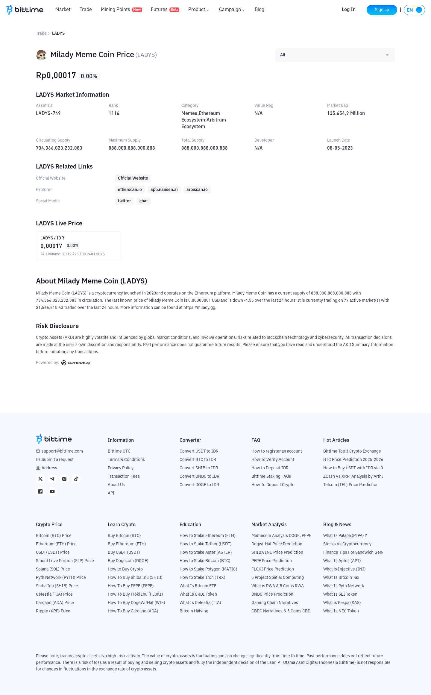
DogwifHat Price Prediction (276, 544)
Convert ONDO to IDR (199, 476)
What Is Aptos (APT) (342, 561)
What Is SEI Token (340, 594)
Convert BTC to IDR (198, 460)
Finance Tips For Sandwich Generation (359, 552)
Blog (259, 9)
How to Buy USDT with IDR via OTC (355, 468)
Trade (86, 9)
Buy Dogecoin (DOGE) (128, 561)
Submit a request (58, 460)
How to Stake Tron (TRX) (202, 578)
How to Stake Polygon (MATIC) (208, 569)
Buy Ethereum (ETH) (127, 544)
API (111, 493)
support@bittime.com (62, 451)
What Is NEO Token (341, 611)
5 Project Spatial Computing (277, 578)
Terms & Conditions (126, 460)
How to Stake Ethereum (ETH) (208, 536)
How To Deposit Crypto (273, 485)
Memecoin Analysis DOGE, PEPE (281, 536)
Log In (348, 9)
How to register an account (276, 451)
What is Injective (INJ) (344, 569)
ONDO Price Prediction (272, 594)
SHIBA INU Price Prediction (277, 552)
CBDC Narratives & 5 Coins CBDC (282, 611)
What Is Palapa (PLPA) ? (345, 536)
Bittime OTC (119, 451)
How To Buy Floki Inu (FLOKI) (135, 594)
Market (63, 9)
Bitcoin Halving (194, 611)
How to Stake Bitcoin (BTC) (205, 561)
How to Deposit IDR (270, 468)
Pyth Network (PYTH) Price (61, 578)
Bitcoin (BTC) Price (54, 536)
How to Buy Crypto (125, 569)
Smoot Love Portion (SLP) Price (65, 561)
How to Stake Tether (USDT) (206, 544)
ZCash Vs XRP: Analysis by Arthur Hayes (360, 476)
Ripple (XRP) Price (53, 611)
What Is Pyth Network (343, 586)
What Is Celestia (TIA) (200, 603)
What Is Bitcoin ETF (198, 586)
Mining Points (121, 9)
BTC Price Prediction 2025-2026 (353, 460)
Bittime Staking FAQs (271, 476)
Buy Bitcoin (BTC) (124, 536)
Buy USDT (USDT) (124, 552)
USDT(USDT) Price (53, 552)
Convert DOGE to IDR (199, 485)
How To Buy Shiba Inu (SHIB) (135, 578)
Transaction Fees (124, 476)
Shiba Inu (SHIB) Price (57, 586)
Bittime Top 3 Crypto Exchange (352, 451)
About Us (116, 485)
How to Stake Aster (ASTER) (206, 552)
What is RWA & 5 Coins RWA (277, 586)
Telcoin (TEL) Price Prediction (351, 485)
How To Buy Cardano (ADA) (133, 611)
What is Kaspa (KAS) (342, 603)
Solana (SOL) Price (53, 569)
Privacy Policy (120, 468)
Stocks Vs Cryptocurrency (347, 544)
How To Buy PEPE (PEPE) (131, 586)
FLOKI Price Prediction (272, 569)
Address (49, 468)
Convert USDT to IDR (199, 451)
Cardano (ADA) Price (55, 603)
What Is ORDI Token (198, 594)
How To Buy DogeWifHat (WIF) (136, 603)
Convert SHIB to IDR (199, 468)
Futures (165, 9)
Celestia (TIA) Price (54, 594)
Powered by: (63, 363)
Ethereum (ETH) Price (56, 544)
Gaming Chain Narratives (274, 603)
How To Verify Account (272, 460)
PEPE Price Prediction (271, 561)
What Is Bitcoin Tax (341, 578)
